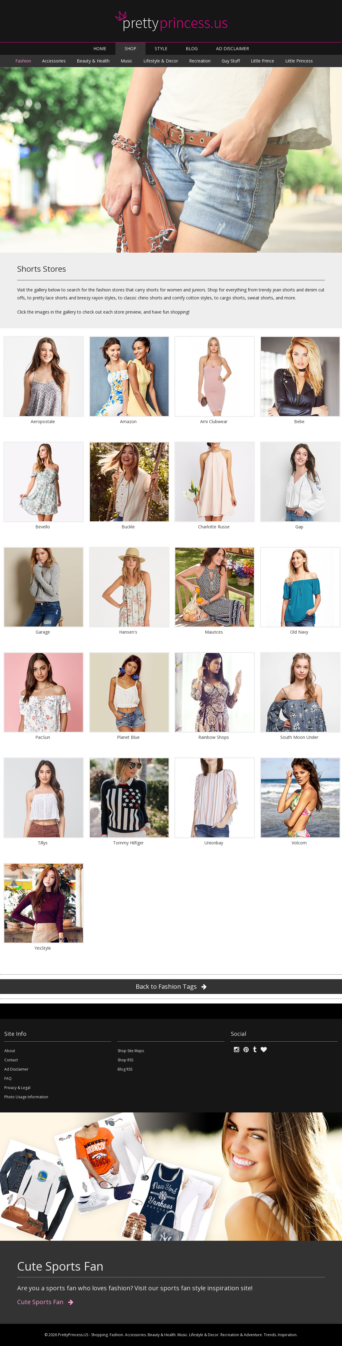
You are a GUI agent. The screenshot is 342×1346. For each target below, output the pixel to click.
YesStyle (42, 948)
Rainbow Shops (213, 737)
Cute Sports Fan (45, 1302)
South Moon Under (299, 737)
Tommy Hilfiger (128, 843)
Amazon (128, 421)
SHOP (130, 48)
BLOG (192, 48)
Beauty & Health (93, 61)
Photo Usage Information (26, 1097)
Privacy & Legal (17, 1087)
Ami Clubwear (213, 421)
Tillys (43, 843)
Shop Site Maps (131, 1050)
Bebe (299, 421)
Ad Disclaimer (16, 1069)
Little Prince (262, 61)
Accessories (54, 61)
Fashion (23, 61)
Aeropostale (43, 421)
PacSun (42, 737)
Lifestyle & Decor (160, 61)
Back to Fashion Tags (171, 986)
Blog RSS (125, 1069)
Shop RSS (125, 1060)
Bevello (42, 527)
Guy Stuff (231, 61)
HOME (99, 48)
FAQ (8, 1078)
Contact (11, 1060)
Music (126, 61)
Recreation (200, 61)
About (9, 1050)
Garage (43, 632)
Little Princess (299, 61)
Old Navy (299, 632)
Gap (299, 527)
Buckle (128, 527)
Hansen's (128, 632)
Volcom (299, 843)
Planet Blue (128, 737)
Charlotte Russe (214, 527)
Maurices (214, 632)
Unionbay (213, 843)
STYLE (161, 48)
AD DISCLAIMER (232, 48)
